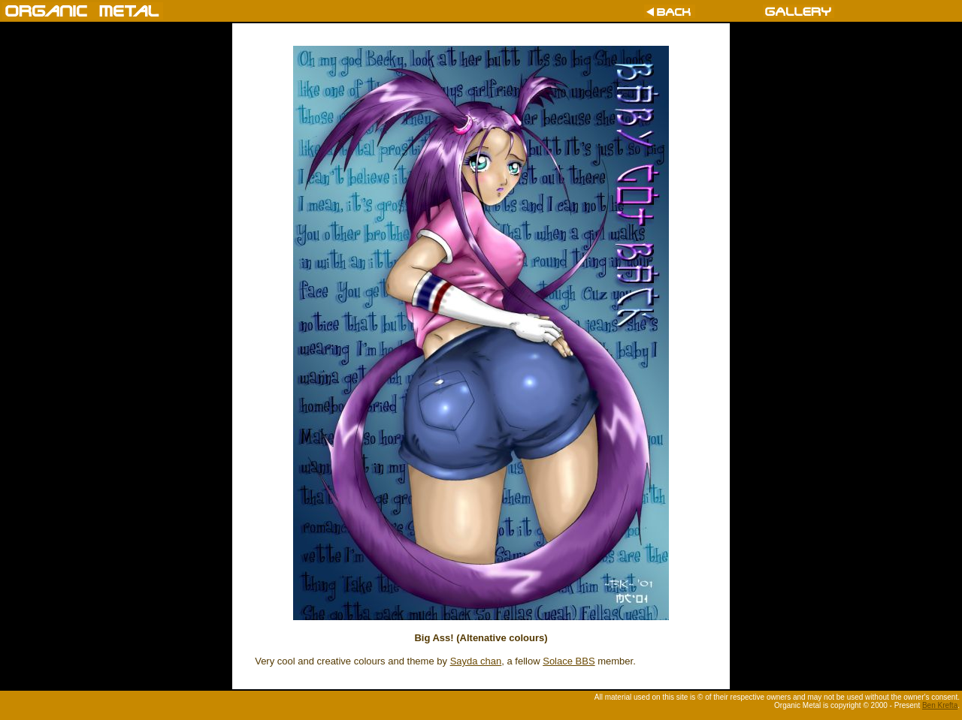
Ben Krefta (939, 705)
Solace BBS (568, 661)
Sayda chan (476, 661)
